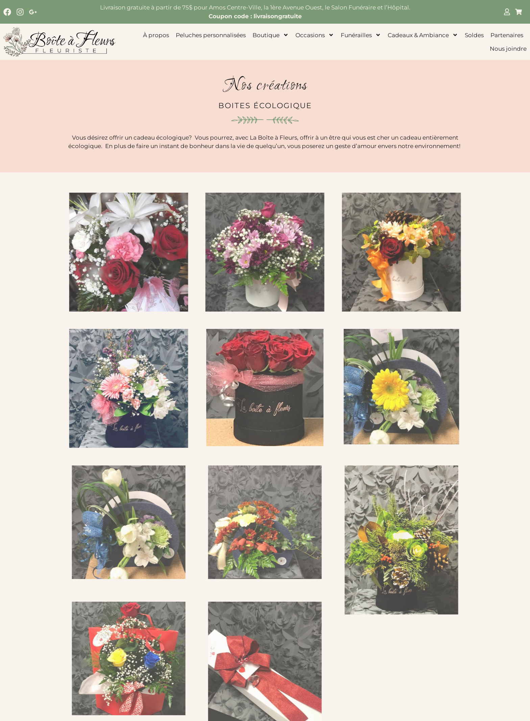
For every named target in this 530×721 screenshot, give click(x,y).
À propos (156, 35)
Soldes (474, 35)
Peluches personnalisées (211, 35)
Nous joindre (508, 48)
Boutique (270, 35)
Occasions (314, 35)
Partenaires (506, 35)
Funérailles (361, 35)
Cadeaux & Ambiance (423, 35)
